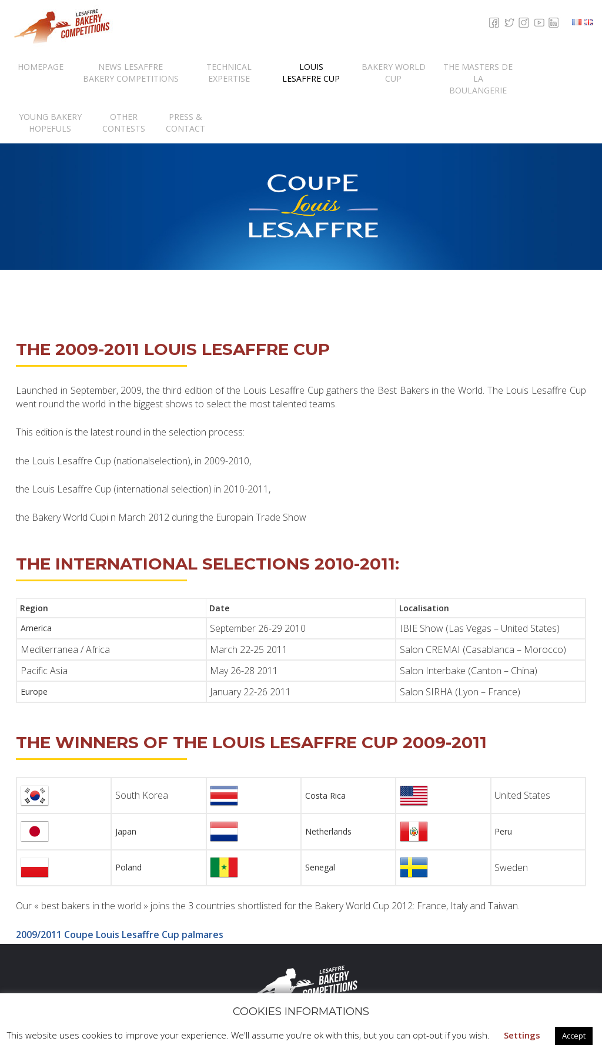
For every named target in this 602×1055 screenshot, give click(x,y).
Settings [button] (522, 1035)
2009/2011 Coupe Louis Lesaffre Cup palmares (119, 934)
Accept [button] (574, 1035)
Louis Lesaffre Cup (311, 72)
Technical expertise (229, 72)
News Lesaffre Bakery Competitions (131, 72)
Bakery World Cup (394, 72)
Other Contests (123, 122)
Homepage (40, 66)
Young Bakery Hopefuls (50, 122)
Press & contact (185, 122)
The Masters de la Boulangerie (478, 78)
